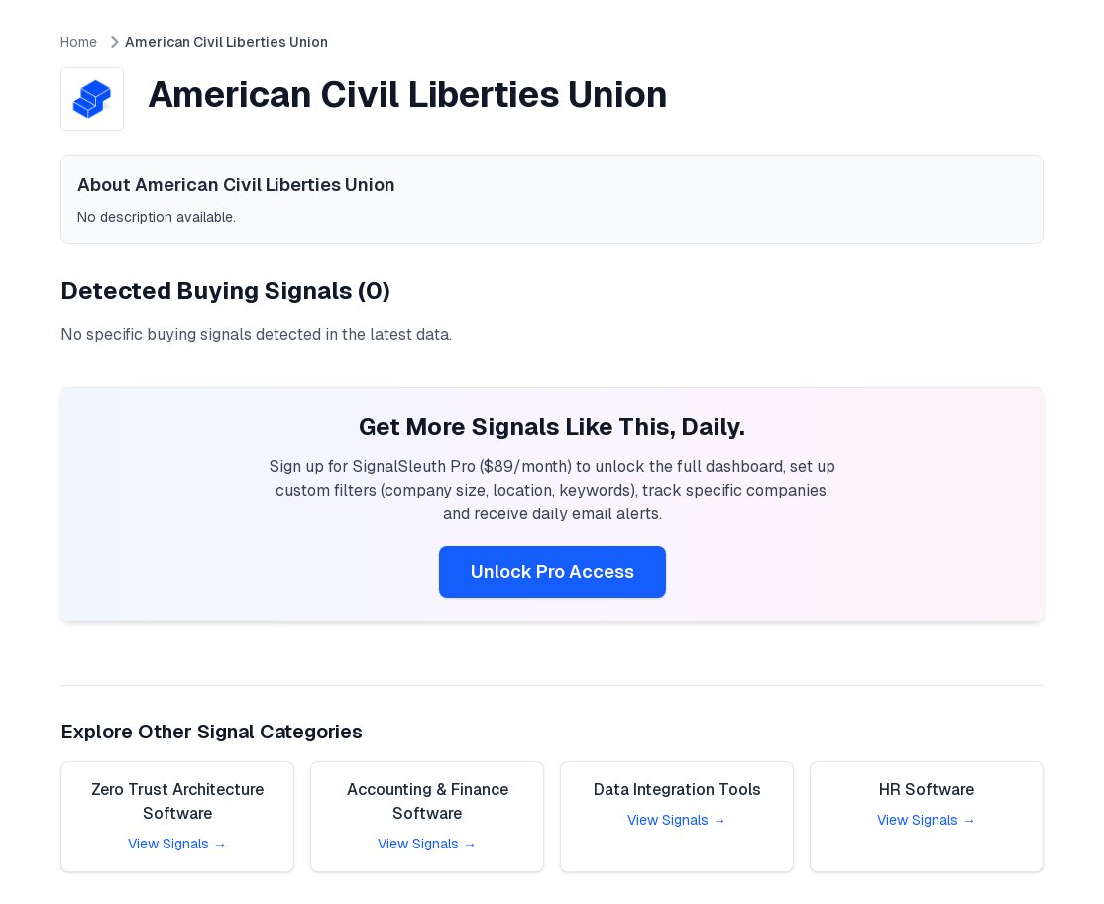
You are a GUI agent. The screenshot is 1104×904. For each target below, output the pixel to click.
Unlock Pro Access (552, 571)
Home (78, 42)
